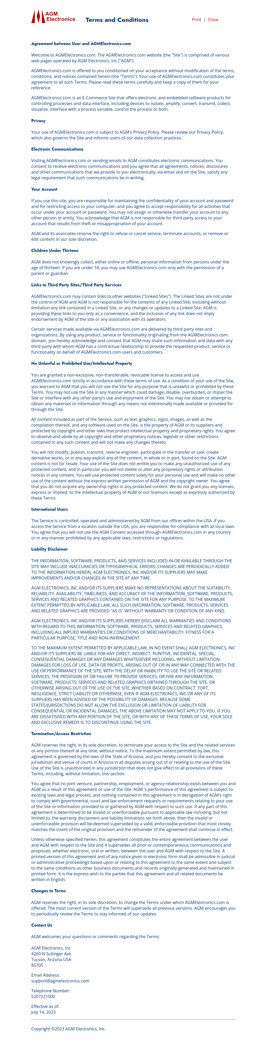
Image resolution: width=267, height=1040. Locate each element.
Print (196, 19)
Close (213, 19)
